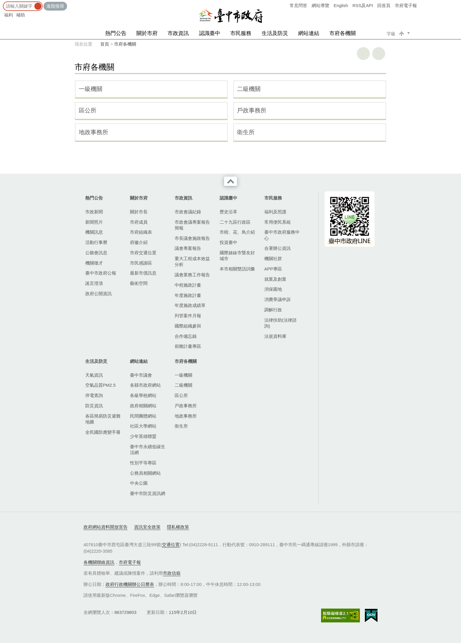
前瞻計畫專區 (188, 346)
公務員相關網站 (145, 473)
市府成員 (139, 222)
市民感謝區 (141, 262)
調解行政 (273, 309)
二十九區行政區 (235, 222)
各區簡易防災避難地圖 (103, 418)
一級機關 (90, 89)
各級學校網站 (143, 395)
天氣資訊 (94, 375)
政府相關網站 (143, 405)
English (341, 5)
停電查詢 (94, 395)
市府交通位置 (143, 252)
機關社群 (273, 258)
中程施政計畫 (188, 285)
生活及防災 (275, 33)
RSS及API (363, 5)
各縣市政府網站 (145, 385)
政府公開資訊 (98, 293)
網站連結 (308, 33)
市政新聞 (94, 211)
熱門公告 (115, 33)
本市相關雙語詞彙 (237, 268)
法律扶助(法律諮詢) (280, 323)
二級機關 (248, 89)
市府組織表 (141, 232)
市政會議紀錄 (188, 211)
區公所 (87, 110)
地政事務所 (93, 132)
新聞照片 (94, 222)
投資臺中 (228, 242)
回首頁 (383, 5)
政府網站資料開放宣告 (105, 526)
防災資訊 (94, 405)
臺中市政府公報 (100, 272)
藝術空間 (139, 283)
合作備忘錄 (186, 336)
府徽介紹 (139, 242)
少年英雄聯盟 (143, 436)
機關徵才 (94, 262)
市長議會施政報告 (192, 238)
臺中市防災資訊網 (147, 493)
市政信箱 (172, 573)
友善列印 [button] (363, 53)
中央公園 (139, 483)
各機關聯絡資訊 (98, 562)
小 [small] (401, 33)
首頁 (104, 43)
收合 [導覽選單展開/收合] (230, 181)
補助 (20, 14)
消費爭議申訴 (277, 299)
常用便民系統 (277, 222)
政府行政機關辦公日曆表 (130, 584)
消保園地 (273, 289)
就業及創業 (275, 279)
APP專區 (273, 268)
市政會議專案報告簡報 (192, 225)
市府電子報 (406, 5)
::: (2, 2)
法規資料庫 (275, 336)
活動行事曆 (96, 242)
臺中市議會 (141, 375)
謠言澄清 (94, 283)
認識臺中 (209, 33)
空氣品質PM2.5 (100, 385)
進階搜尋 (55, 6)
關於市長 (139, 211)
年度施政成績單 (190, 305)
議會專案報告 (188, 248)
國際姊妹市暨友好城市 (237, 255)
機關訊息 (94, 232)
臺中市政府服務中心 (282, 235)
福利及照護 (275, 211)
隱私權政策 (178, 526)
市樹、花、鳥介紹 (237, 232)
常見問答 (298, 5)
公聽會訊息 (96, 252)
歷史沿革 (228, 211)
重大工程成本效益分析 (192, 261)
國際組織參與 (188, 325)
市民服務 (240, 33)
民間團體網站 (143, 415)
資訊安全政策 (147, 526)
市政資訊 (178, 33)
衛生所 (246, 132)
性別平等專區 (143, 462)
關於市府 (147, 33)
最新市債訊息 (143, 272)
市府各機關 (342, 33)
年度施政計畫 (188, 295)
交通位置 (171, 544)
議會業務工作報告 (192, 274)
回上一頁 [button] (378, 53)
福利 (8, 14)
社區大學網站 (143, 425)
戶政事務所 (251, 110)
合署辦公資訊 (277, 248)
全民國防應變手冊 (103, 432)
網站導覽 (320, 5)
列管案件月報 (188, 315)
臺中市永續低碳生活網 (147, 449)
